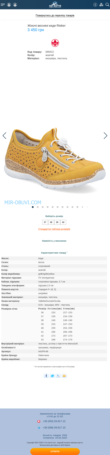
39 (56, 223)
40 (62, 223)
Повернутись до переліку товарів (55, 15)
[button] (105, 135)
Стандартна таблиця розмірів (54, 229)
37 (44, 223)
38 (50, 223)
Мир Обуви (55, 4)
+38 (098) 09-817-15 (51, 427)
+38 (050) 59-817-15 (51, 421)
